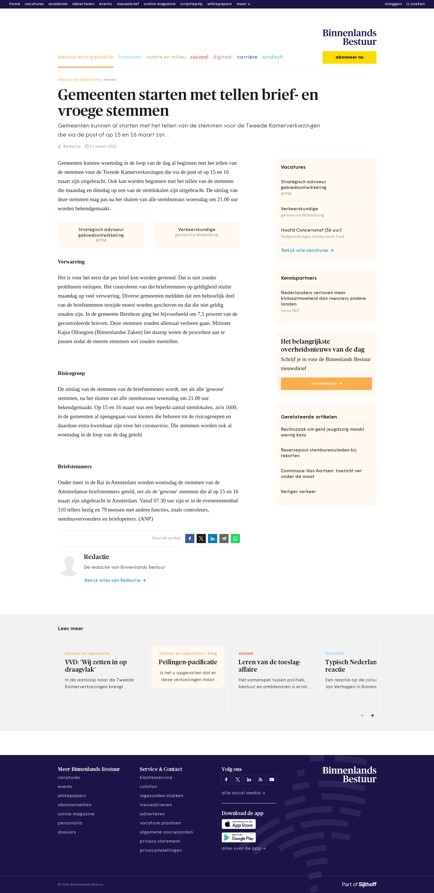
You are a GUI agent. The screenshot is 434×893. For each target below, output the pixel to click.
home (14, 4)
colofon (148, 787)
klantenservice (156, 778)
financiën (130, 57)
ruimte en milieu (166, 57)
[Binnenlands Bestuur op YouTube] (271, 779)
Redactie (71, 147)
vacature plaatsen (160, 823)
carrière (247, 57)
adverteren (83, 4)
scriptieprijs (191, 4)
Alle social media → (243, 793)
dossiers (67, 832)
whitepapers (219, 4)
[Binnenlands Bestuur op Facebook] (226, 779)
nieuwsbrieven (156, 805)
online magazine (160, 4)
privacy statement (160, 841)
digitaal (223, 57)
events (105, 4)
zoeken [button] (417, 4)
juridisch (272, 57)
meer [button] (241, 4)
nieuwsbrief (128, 4)
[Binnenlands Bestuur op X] (237, 779)
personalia (70, 823)
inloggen (393, 4)
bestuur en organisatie (86, 57)
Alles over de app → (244, 848)
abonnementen (74, 805)
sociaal (199, 57)
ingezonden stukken (161, 796)
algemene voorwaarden (166, 832)
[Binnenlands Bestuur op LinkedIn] (249, 779)
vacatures (34, 4)
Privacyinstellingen (161, 850)
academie (58, 4)
